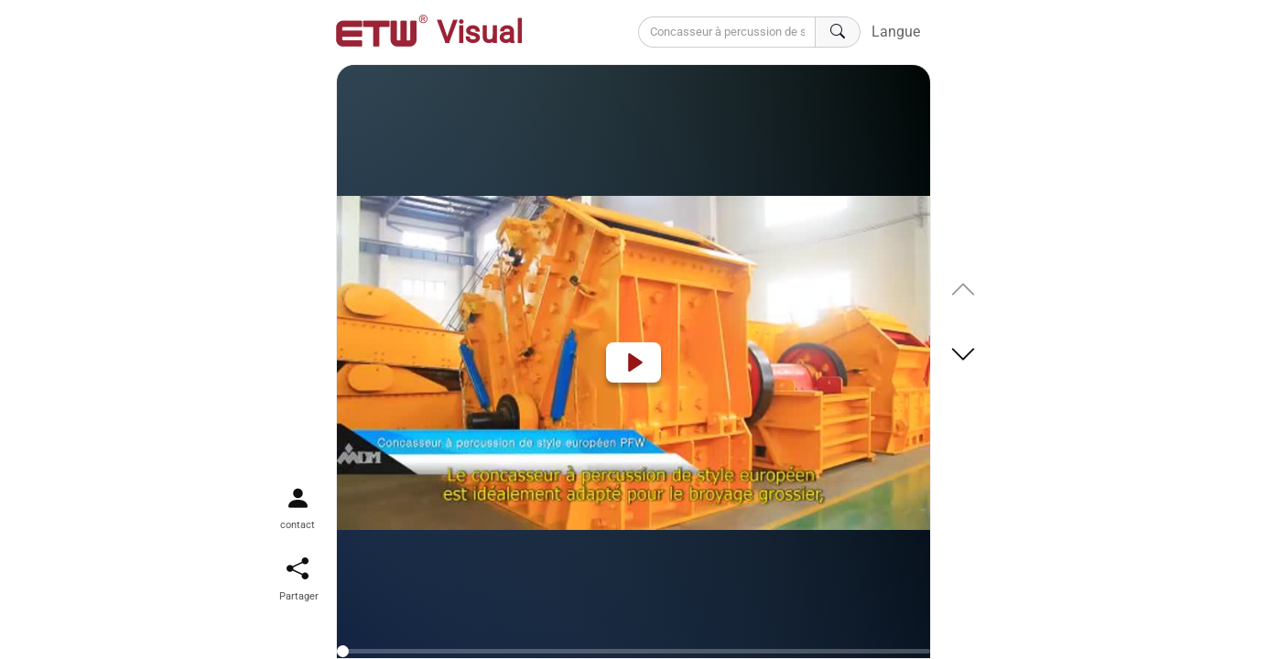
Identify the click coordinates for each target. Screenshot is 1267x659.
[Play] (633, 362)
